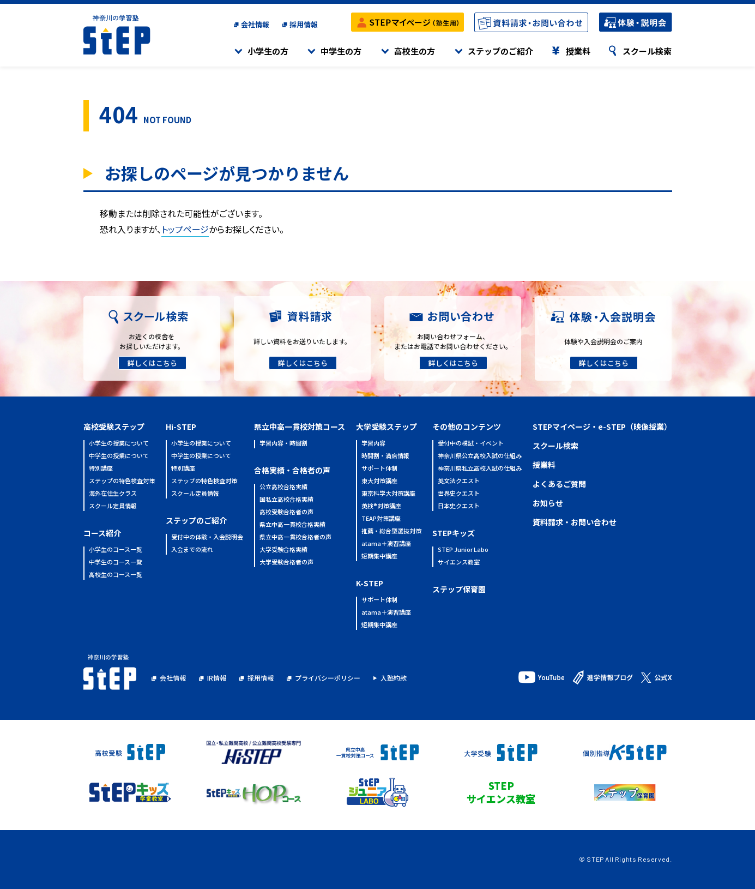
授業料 (578, 51)
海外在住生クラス (113, 493)
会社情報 (255, 24)
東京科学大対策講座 (388, 493)
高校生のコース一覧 (115, 575)
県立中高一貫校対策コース (299, 426)
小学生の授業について (119, 443)
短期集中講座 (379, 556)
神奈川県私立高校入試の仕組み (480, 468)
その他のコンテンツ (466, 426)
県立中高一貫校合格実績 (292, 524)
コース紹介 (102, 532)
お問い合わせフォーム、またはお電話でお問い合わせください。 (453, 341)
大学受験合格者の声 (286, 562)
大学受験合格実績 (283, 550)
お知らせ (548, 502)
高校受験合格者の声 (286, 512)
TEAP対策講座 (381, 518)
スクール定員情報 (113, 506)
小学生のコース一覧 (115, 550)
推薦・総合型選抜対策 (391, 531)
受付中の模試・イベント (471, 443)
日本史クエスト (459, 506)
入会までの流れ (192, 550)
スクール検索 (647, 51)
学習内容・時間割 (283, 443)
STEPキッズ (453, 532)
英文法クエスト (459, 481)
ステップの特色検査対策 (122, 481)
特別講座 (101, 468)
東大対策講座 (379, 481)
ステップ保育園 (459, 589)
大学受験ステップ (386, 426)
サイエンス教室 (459, 562)
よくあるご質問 (559, 483)
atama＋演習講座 (386, 544)
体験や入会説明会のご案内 (603, 341)
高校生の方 (414, 51)
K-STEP (369, 583)
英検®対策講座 (381, 506)
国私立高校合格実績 (286, 499)
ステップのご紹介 (500, 51)
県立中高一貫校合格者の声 (295, 537)
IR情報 (216, 677)
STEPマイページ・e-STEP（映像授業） (602, 426)
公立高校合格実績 (283, 487)
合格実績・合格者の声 (292, 470)
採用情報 (303, 24)
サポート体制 (379, 468)
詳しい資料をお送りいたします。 (302, 341)
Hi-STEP (181, 426)
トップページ (185, 229)
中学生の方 (341, 51)
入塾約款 (393, 677)
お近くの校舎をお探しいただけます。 (151, 341)
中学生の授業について (119, 456)
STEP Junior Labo (463, 550)
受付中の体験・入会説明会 (207, 537)
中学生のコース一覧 (115, 562)
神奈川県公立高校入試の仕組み (480, 456)
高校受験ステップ (113, 426)
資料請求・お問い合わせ (575, 521)
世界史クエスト (459, 493)
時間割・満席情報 (385, 456)
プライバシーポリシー (327, 677)
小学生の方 (267, 51)
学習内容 (373, 443)
